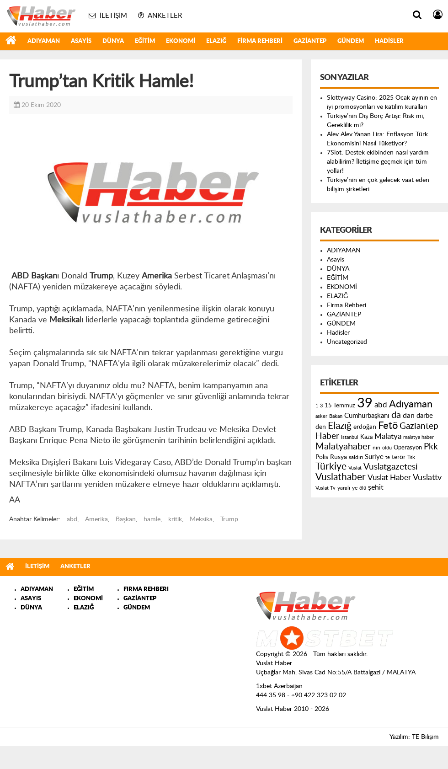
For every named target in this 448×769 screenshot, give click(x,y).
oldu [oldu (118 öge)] (387, 447)
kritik (175, 519)
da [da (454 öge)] (396, 415)
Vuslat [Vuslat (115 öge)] (355, 467)
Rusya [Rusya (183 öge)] (338, 457)
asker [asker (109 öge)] (321, 416)
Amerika (96, 519)
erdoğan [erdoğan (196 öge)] (364, 426)
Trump (229, 519)
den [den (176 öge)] (320, 427)
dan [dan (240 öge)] (409, 415)
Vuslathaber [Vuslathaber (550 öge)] (340, 477)
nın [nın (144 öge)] (376, 447)
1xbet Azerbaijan (279, 686)
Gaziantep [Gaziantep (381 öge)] (419, 426)
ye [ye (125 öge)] (354, 488)
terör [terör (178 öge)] (398, 457)
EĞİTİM (145, 41)
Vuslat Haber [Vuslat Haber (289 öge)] (389, 477)
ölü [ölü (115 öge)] (362, 488)
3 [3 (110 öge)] (321, 405)
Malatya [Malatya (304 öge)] (387, 436)
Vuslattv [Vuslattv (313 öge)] (427, 477)
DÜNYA (113, 41)
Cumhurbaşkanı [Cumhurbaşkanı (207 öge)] (366, 415)
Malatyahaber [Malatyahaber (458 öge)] (343, 446)
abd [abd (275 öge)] (380, 405)
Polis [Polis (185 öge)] (321, 457)
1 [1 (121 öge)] (316, 405)
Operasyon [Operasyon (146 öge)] (408, 447)
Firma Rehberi (260, 41)
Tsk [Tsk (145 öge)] (411, 457)
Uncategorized (347, 342)
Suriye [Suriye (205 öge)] (374, 457)
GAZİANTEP (309, 41)
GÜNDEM (350, 41)
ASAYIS (31, 599)
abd (72, 519)
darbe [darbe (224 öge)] (424, 415)
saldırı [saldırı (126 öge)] (356, 457)
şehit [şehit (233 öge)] (376, 487)
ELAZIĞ (216, 41)
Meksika (201, 519)
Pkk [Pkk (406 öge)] (431, 447)
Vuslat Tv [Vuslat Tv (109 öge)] (325, 488)
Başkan (126, 519)
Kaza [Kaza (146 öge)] (366, 437)
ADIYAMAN (43, 41)
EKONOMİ (180, 41)
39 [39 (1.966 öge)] (365, 403)
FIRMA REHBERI (146, 590)
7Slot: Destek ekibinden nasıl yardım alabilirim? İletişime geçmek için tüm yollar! (378, 162)
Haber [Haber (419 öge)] (327, 436)
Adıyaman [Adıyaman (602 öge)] (410, 404)
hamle (152, 519)
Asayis (81, 41)
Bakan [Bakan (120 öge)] (335, 416)
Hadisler (389, 41)
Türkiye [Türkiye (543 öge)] (331, 466)
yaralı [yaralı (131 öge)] (343, 488)
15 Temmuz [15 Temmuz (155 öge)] (340, 406)
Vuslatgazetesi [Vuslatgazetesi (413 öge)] (390, 466)
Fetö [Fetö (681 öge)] (388, 426)
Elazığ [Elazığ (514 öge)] (340, 426)
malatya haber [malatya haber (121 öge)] (418, 437)
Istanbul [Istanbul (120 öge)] (349, 437)
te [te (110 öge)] (387, 457)
